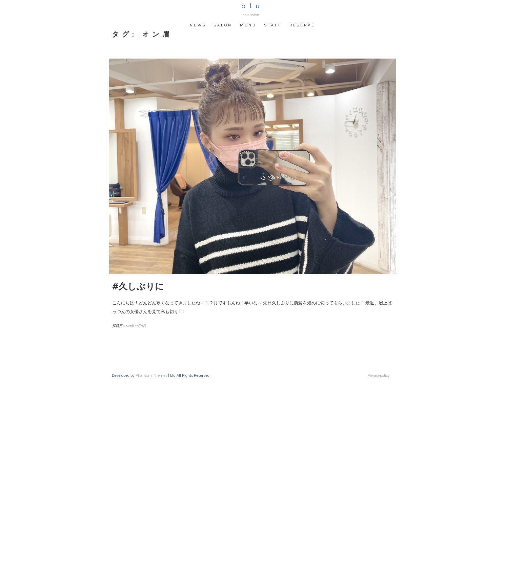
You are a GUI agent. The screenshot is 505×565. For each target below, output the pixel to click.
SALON (223, 25)
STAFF (273, 25)
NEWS (198, 25)
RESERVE (302, 25)
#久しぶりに (138, 286)
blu (252, 5)
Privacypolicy (378, 375)
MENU (248, 25)
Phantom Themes (151, 375)
